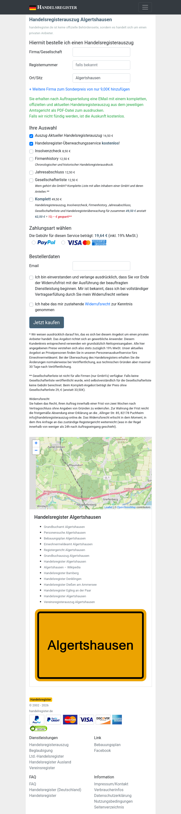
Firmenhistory (52, 158)
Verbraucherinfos (109, 790)
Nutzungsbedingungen (113, 801)
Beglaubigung (41, 750)
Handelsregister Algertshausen (65, 561)
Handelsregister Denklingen (62, 579)
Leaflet (108, 507)
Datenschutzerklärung (113, 795)
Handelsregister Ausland (50, 762)
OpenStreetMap (126, 507)
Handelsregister (49, 7)
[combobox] (101, 52)
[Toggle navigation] (145, 7)
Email (34, 265)
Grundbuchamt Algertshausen (64, 527)
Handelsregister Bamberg (61, 573)
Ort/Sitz (36, 78)
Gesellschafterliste (56, 179)
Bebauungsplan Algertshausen (65, 538)
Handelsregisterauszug (49, 744)
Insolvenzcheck (53, 151)
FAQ (32, 784)
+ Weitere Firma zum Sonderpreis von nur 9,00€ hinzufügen (79, 89)
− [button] (35, 450)
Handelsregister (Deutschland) (55, 790)
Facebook (102, 750)
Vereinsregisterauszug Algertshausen (69, 602)
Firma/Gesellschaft (45, 52)
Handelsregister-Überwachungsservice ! (77, 143)
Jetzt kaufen (46, 322)
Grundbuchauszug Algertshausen (66, 556)
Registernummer (43, 65)
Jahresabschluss (55, 172)
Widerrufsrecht (97, 304)
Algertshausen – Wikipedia (62, 567)
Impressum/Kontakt (111, 784)
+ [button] (35, 443)
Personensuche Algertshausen (65, 532)
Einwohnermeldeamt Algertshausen (68, 544)
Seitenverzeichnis (109, 807)
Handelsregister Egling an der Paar (67, 590)
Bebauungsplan (107, 744)
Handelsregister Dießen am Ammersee (70, 584)
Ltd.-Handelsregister (46, 756)
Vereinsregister (42, 768)
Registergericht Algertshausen (64, 550)
